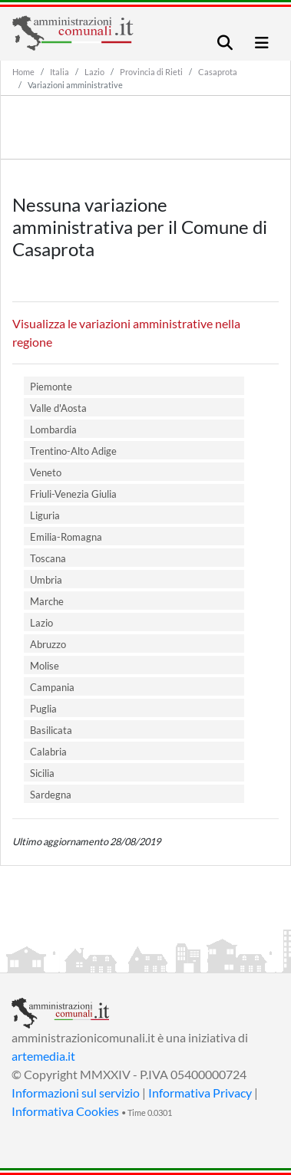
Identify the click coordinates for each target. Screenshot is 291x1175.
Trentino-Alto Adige (73, 451)
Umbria (46, 580)
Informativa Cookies (65, 1111)
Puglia (43, 709)
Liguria (45, 515)
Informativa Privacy (200, 1092)
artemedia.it (43, 1055)
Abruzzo (48, 644)
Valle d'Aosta (58, 408)
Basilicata (51, 730)
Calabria (48, 751)
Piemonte (51, 386)
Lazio (94, 72)
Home (23, 72)
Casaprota (217, 72)
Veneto (45, 472)
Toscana (48, 558)
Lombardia (53, 429)
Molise (44, 666)
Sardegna (50, 794)
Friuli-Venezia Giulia (73, 494)
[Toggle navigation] (225, 42)
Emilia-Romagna (66, 537)
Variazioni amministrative (75, 85)
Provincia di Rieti (151, 72)
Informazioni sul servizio (76, 1092)
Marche (47, 601)
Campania (52, 687)
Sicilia (42, 773)
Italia (59, 72)
